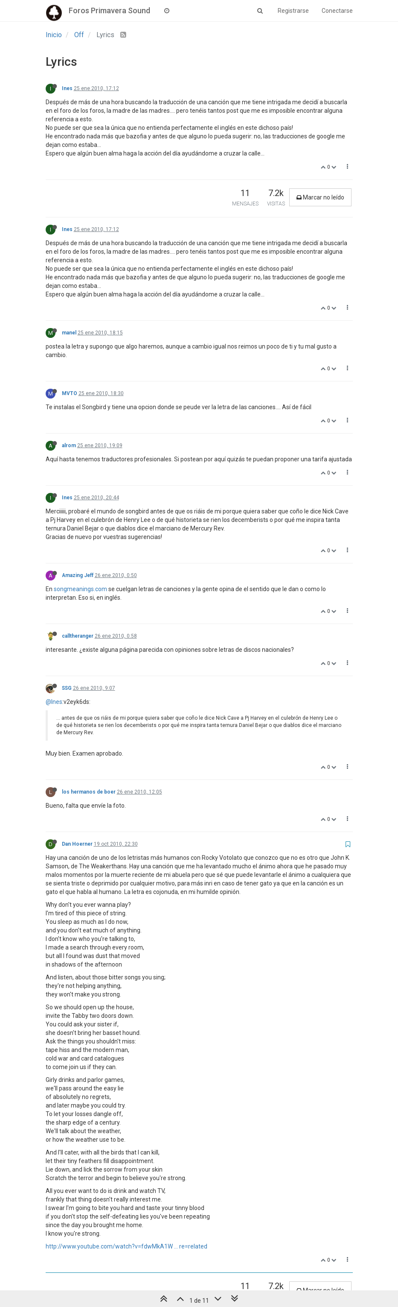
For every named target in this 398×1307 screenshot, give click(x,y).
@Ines (54, 701)
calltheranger (77, 636)
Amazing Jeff (77, 575)
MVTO (69, 393)
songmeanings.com (80, 589)
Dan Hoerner (77, 844)
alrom (69, 445)
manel (69, 333)
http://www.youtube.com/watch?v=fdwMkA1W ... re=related (126, 1246)
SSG (67, 688)
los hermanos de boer (89, 792)
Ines (67, 88)
